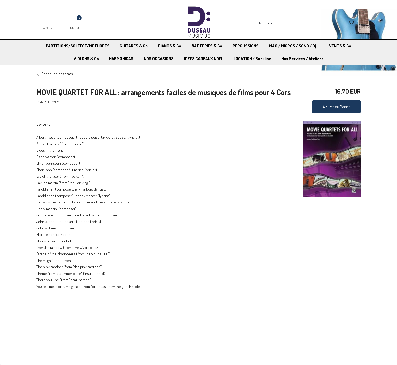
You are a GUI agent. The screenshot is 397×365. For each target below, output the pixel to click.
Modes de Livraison (55, 312)
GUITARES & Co (134, 46)
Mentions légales (292, 312)
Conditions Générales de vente (223, 312)
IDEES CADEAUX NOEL (203, 58)
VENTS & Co (340, 46)
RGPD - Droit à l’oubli (56, 318)
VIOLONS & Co (86, 58)
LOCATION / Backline (252, 58)
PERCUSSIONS (246, 46)
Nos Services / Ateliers (302, 58)
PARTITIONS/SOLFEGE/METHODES (78, 46)
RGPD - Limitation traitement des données (232, 318)
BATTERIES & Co (207, 46)
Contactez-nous (132, 318)
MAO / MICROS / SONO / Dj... (294, 46)
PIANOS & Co (169, 46)
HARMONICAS (121, 58)
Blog (282, 318)
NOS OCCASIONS (159, 58)
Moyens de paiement (136, 312)
